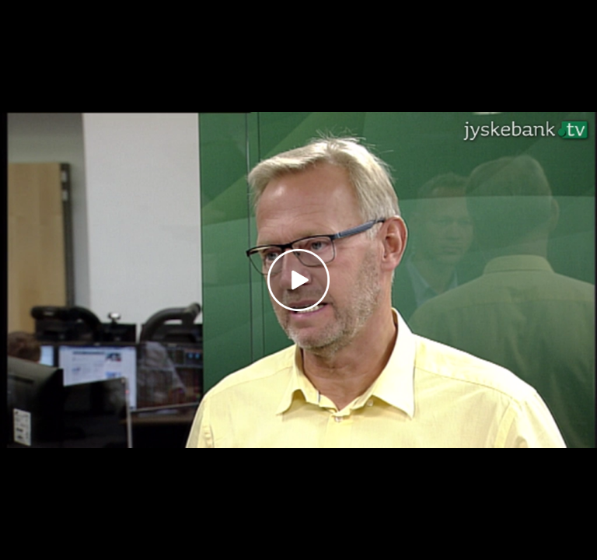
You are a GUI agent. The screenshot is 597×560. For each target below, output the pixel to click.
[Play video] (298, 280)
